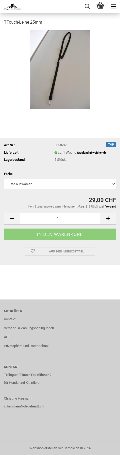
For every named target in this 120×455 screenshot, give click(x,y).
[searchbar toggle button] (87, 6)
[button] (12, 219)
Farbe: (9, 174)
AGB (7, 337)
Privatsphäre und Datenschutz (26, 346)
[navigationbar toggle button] (113, 6)
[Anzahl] (60, 219)
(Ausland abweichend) (91, 152)
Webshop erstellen (43, 448)
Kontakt (9, 319)
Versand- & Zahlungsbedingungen (29, 328)
